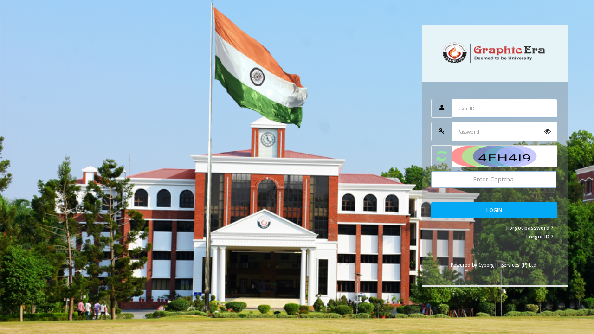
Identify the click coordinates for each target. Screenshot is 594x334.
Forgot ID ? (540, 236)
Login (494, 209)
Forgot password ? (530, 227)
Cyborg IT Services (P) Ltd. (508, 265)
